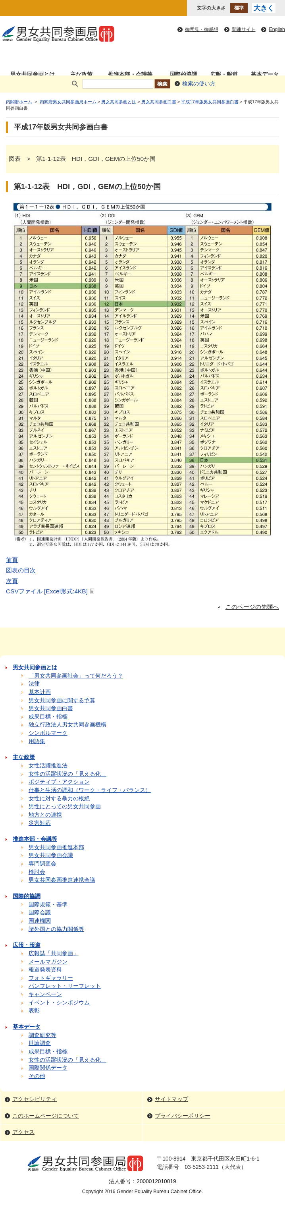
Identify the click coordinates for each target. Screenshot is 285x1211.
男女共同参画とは (118, 101)
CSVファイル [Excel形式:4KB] (51, 591)
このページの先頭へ (252, 607)
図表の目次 (21, 570)
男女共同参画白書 (158, 101)
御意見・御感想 (201, 29)
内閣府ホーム (19, 101)
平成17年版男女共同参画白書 (209, 101)
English (277, 29)
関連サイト (244, 29)
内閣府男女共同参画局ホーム (68, 101)
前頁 (12, 559)
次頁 (12, 580)
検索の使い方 (199, 84)
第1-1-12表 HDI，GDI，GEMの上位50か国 (87, 186)
